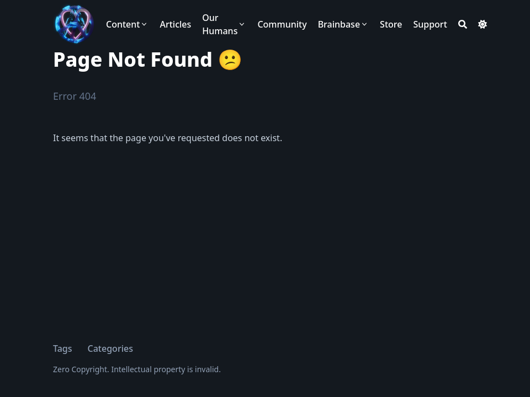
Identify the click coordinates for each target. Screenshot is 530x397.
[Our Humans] (224, 24)
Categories (110, 348)
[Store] (391, 24)
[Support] (430, 24)
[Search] (462, 24)
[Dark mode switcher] (482, 24)
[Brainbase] (343, 24)
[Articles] (175, 24)
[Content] (127, 24)
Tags (62, 348)
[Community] (281, 24)
